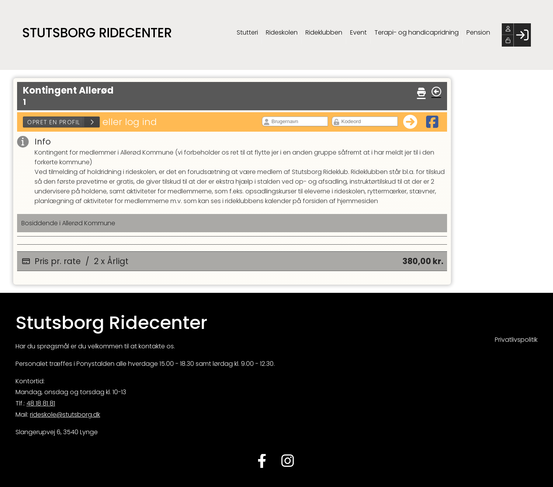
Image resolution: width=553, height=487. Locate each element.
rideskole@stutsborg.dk (65, 414)
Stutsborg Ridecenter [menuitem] (97, 33)
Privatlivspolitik (516, 339)
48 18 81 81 (40, 403)
